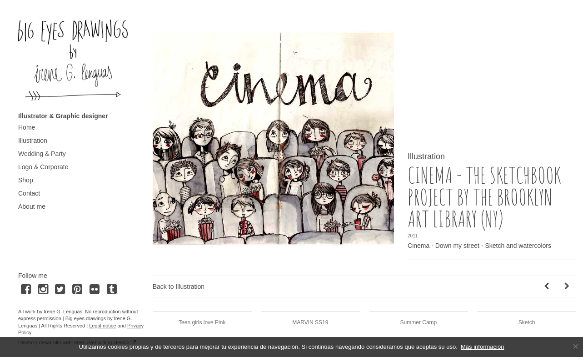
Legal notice (102, 325)
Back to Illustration (178, 286)
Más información (482, 346)
